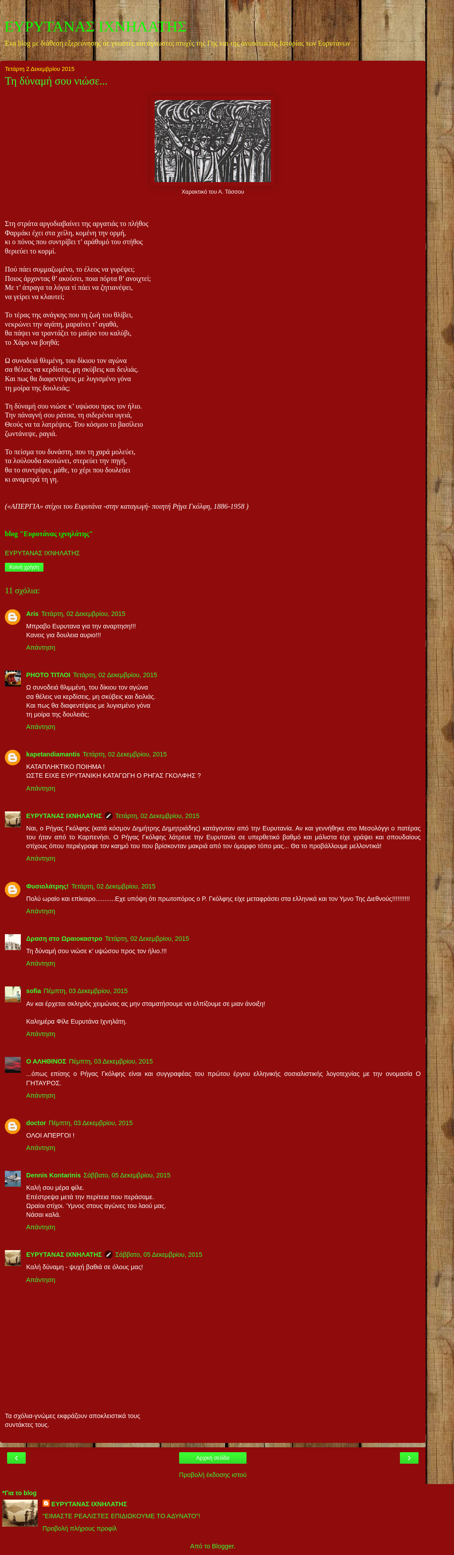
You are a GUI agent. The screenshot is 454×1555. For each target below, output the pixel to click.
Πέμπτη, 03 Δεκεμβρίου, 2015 (86, 990)
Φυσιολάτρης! (47, 886)
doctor (36, 1122)
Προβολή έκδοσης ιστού (213, 1474)
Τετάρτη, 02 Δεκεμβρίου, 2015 (83, 613)
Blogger (223, 1546)
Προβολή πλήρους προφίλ (80, 1528)
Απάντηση (40, 647)
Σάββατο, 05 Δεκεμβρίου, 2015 (126, 1175)
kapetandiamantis (53, 754)
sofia (33, 990)
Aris (32, 613)
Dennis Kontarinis (53, 1175)
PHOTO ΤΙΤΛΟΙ (48, 674)
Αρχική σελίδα (213, 1458)
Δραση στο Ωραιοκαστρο (64, 938)
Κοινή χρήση (24, 567)
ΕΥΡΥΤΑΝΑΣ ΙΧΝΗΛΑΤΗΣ (95, 26)
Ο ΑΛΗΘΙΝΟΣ (46, 1061)
